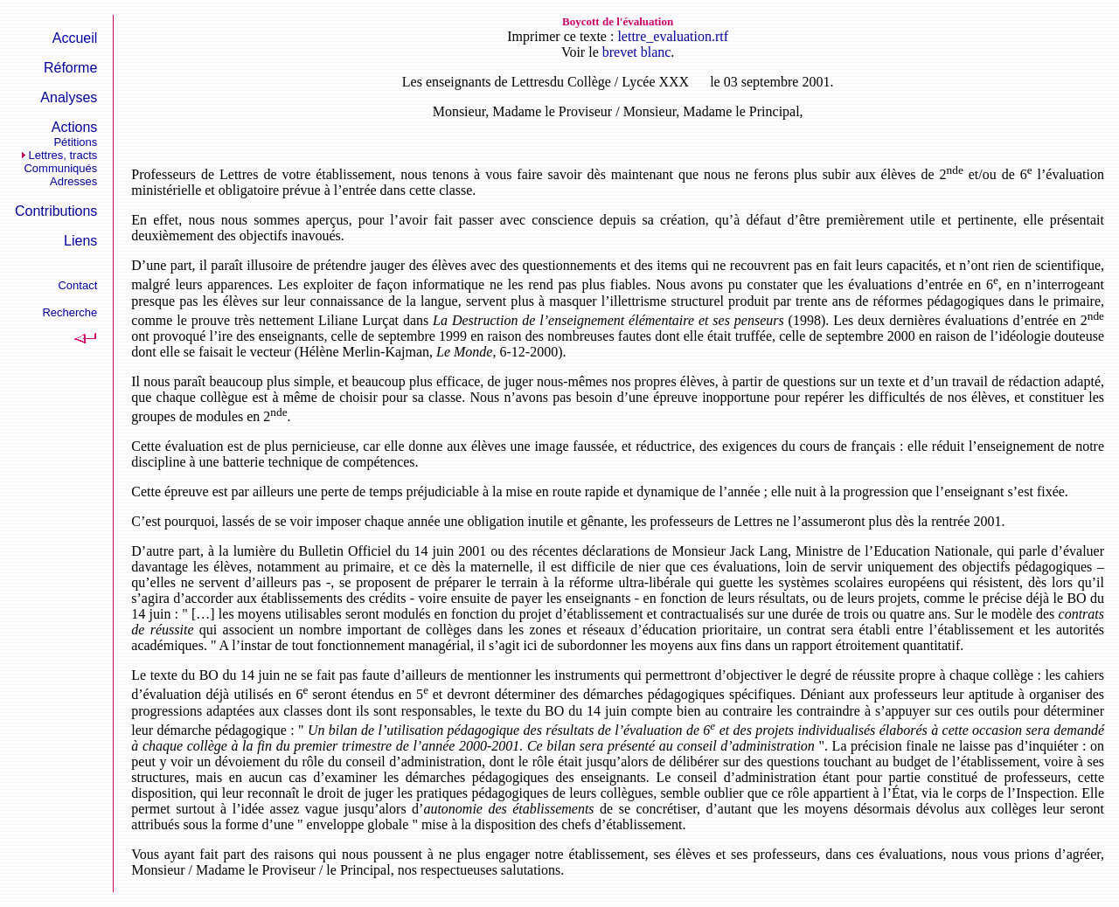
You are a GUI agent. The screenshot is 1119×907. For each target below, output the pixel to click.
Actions (74, 127)
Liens (80, 240)
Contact (77, 285)
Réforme (70, 67)
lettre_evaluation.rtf (672, 36)
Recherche (69, 312)
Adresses (73, 181)
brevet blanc (636, 52)
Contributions (56, 211)
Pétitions (75, 142)
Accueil (75, 38)
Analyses (68, 97)
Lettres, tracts (63, 155)
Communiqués (60, 168)
